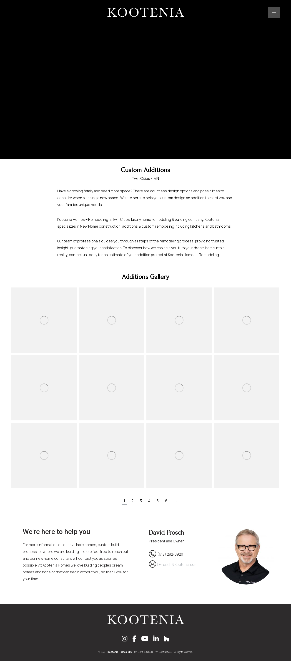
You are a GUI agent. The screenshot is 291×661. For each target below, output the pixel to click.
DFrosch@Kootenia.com (177, 564)
